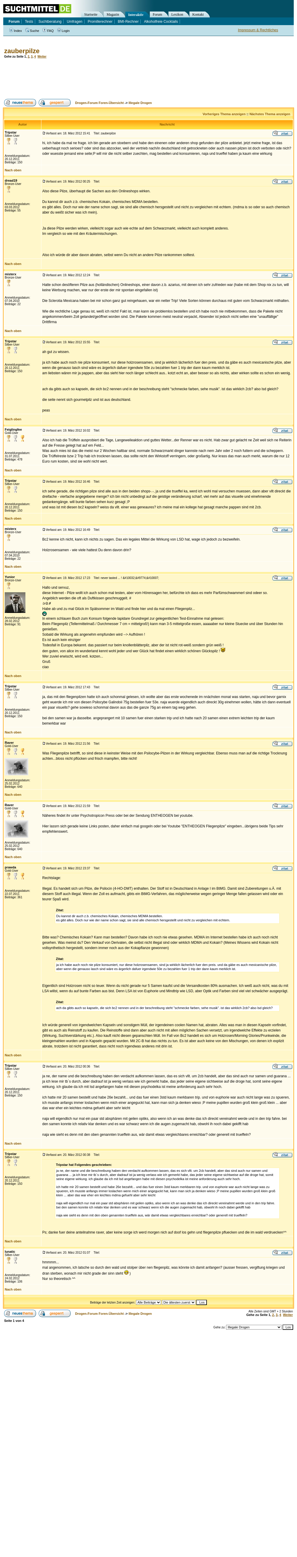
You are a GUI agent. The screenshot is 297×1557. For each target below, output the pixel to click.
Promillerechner (100, 21)
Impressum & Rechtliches (258, 30)
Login (63, 30)
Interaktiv (136, 15)
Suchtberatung (49, 21)
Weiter (42, 56)
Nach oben (13, 170)
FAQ (48, 30)
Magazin (113, 14)
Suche (32, 30)
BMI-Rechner (128, 21)
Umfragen (74, 21)
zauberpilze (22, 51)
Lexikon (177, 14)
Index (15, 30)
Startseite (91, 14)
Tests (29, 21)
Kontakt (198, 14)
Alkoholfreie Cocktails (161, 21)
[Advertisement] (110, 78)
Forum (157, 14)
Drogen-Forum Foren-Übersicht (99, 103)
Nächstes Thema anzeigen (269, 114)
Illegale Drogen (140, 103)
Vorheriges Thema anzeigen (224, 114)
